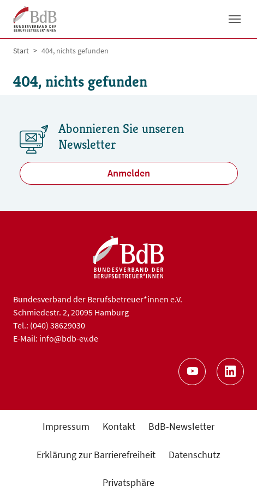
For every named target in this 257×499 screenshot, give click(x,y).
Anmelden (128, 173)
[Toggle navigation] (234, 19)
